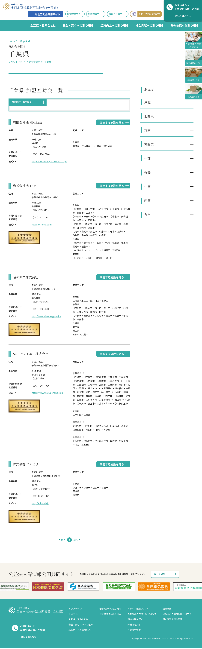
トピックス (74, 614)
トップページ (75, 609)
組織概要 (167, 609)
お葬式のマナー (96, 13)
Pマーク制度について (145, 14)
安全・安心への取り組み (78, 25)
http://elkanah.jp (40, 504)
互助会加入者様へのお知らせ (142, 614)
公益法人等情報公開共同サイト (178, 614)
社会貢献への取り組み (149, 25)
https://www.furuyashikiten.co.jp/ (49, 161)
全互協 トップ (15, 61)
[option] (49, 587)
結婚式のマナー (75, 13)
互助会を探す (33, 61)
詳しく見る (159, 574)
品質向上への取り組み (114, 25)
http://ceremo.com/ (42, 224)
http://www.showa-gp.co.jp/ (46, 316)
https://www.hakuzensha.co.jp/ (48, 393)
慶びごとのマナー (118, 13)
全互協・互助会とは (43, 25)
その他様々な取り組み (184, 25)
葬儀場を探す (134, 625)
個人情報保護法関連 (172, 619)
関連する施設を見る (111, 122)
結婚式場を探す (135, 619)
